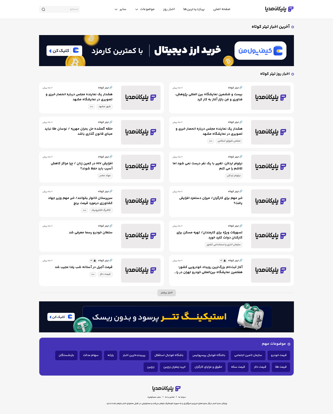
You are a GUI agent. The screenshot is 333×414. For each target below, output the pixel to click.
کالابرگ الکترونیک (101, 210)
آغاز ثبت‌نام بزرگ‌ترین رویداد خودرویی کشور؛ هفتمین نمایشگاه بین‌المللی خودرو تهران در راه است (209, 270)
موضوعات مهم (274, 344)
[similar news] (223, 260)
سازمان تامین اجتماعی (248, 355)
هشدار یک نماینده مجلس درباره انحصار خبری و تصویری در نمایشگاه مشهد (79, 97)
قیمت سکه (238, 367)
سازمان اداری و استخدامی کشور (224, 245)
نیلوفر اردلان (234, 176)
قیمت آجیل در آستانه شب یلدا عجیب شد (84, 267)
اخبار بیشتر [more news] (166, 293)
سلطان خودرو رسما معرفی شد (91, 232)
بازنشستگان (66, 355)
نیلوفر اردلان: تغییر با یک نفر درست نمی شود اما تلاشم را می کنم (208, 166)
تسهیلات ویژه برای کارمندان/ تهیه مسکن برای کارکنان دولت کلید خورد (209, 235)
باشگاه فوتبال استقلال (168, 355)
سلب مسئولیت (154, 397)
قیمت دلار (105, 274)
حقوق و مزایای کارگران (208, 367)
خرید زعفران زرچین (174, 367)
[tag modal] (91, 106)
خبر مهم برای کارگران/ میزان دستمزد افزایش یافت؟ (211, 201)
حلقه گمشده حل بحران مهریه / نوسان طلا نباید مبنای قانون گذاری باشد (79, 131)
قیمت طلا (281, 367)
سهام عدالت (91, 355)
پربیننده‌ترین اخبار (134, 355)
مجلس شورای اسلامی (229, 141)
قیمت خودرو (279, 355)
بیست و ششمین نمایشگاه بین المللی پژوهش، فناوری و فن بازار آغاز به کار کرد (209, 97)
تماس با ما (169, 397)
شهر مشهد (105, 107)
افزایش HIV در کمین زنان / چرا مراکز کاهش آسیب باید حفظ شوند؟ (82, 166)
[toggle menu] (145, 9)
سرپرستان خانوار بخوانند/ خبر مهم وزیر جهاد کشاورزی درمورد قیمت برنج (80, 201)
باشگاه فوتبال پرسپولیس (208, 355)
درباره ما (182, 397)
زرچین (150, 367)
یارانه (110, 355)
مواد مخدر (105, 176)
